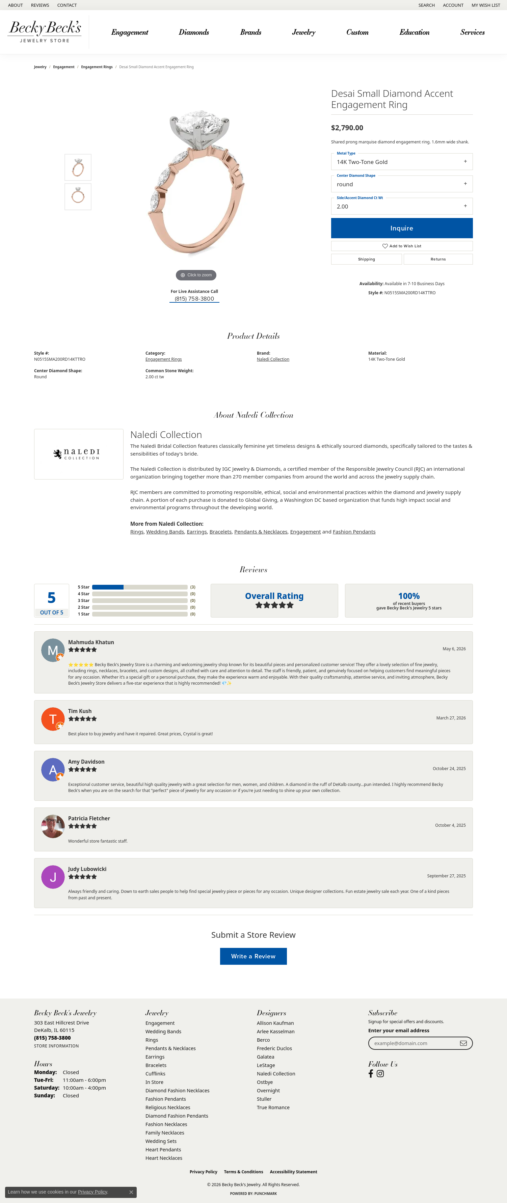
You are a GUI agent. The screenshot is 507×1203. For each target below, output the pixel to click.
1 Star (83, 614)
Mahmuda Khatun (91, 642)
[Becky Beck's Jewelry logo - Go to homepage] (46, 32)
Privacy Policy (203, 1172)
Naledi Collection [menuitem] (276, 1073)
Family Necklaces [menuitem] (164, 1132)
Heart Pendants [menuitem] (163, 1149)
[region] (196, 182)
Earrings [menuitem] (154, 1057)
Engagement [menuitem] (160, 1023)
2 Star (83, 607)
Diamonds (194, 32)
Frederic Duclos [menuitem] (274, 1048)
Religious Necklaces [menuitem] (167, 1107)
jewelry (40, 66)
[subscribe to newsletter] (463, 1043)
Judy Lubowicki (87, 869)
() (192, 587)
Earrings (197, 531)
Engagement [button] (129, 32)
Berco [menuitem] (263, 1040)
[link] (15, 5)
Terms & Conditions (243, 1172)
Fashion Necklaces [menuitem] (166, 1124)
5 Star (83, 587)
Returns (438, 259)
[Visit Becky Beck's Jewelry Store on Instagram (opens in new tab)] (380, 1074)
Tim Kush (80, 711)
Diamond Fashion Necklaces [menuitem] (177, 1090)
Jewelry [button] (303, 32)
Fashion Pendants (354, 531)
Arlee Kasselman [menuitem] (276, 1031)
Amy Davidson (86, 761)
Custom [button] (357, 32)
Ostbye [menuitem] (265, 1082)
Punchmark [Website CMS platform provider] (266, 1193)
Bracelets (221, 531)
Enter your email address (398, 1030)
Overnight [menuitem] (268, 1090)
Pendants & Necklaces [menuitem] (170, 1048)
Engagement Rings (97, 66)
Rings (136, 531)
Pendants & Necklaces (260, 531)
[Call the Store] (52, 1037)
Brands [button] (250, 32)
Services (472, 32)
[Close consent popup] (131, 1192)
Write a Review (253, 956)
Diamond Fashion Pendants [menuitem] (176, 1116)
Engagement (64, 66)
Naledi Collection (273, 359)
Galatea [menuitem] (265, 1057)
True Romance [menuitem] (273, 1107)
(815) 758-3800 (194, 299)
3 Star (83, 600)
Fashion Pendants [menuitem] (165, 1099)
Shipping (366, 259)
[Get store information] (56, 1046)
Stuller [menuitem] (264, 1099)
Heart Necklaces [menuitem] (163, 1158)
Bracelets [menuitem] (155, 1065)
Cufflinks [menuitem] (155, 1073)
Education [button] (414, 32)
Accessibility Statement (293, 1172)
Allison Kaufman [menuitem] (275, 1023)
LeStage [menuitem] (266, 1065)
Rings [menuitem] (151, 1040)
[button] (426, 5)
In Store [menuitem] (154, 1082)
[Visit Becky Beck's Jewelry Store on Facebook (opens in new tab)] (370, 1074)
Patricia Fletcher (89, 818)
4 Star (83, 594)
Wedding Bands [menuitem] (163, 1031)
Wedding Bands (165, 531)
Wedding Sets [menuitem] (161, 1141)
